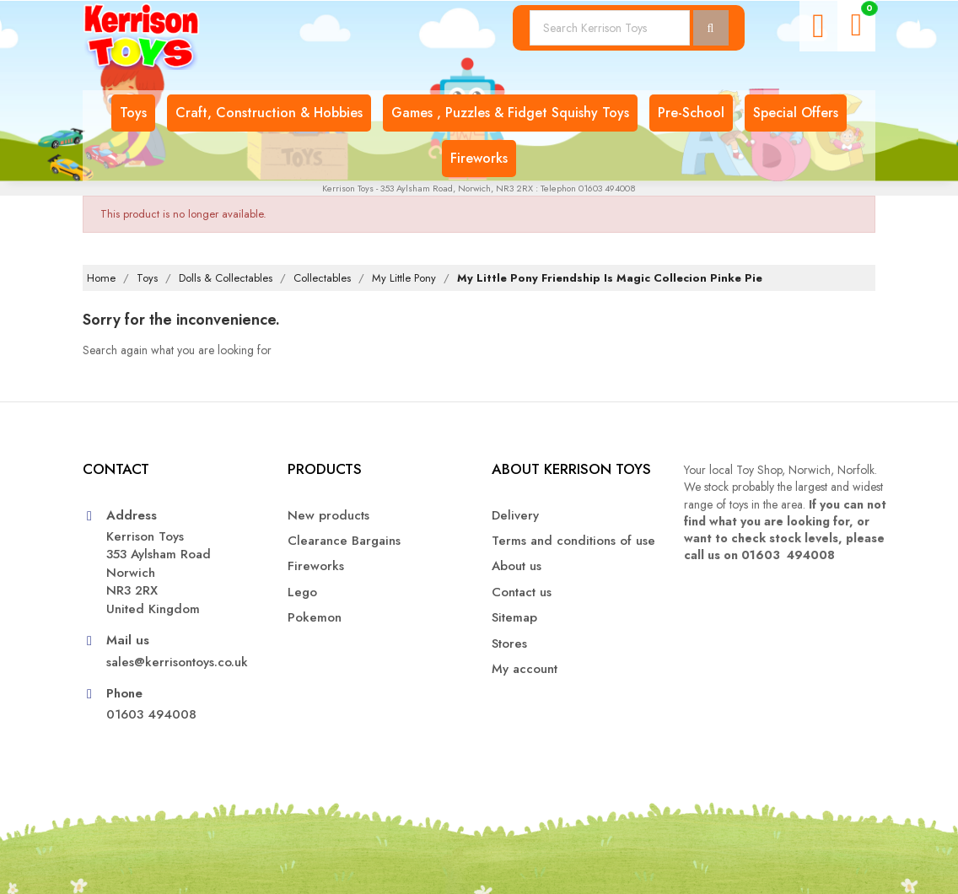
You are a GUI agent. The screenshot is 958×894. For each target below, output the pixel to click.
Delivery (515, 516)
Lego (302, 592)
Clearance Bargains (344, 541)
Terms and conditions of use (573, 541)
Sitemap (514, 618)
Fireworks (316, 566)
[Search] (610, 28)
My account (524, 669)
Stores (509, 644)
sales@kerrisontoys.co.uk (177, 662)
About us (516, 566)
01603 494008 (151, 715)
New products (328, 516)
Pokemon (315, 618)
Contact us (522, 592)
